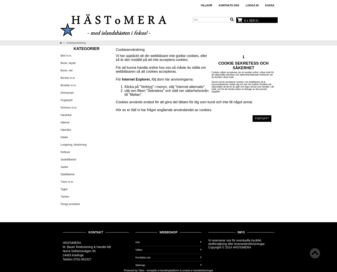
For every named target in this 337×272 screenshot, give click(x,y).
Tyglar (64, 189)
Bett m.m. (66, 55)
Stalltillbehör (68, 174)
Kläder (64, 137)
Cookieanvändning (76, 43)
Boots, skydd (68, 63)
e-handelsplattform (168, 270)
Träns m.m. (67, 181)
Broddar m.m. (69, 85)
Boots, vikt (67, 70)
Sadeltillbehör (69, 159)
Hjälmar (65, 122)
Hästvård (66, 129)
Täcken (65, 196)
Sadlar (64, 167)
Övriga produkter (70, 204)
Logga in (252, 5)
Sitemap (168, 265)
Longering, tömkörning (74, 144)
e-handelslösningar (202, 270)
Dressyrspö (67, 92)
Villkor (206, 5)
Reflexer (65, 152)
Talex (141, 270)
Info (168, 242)
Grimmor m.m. (69, 107)
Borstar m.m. (68, 77)
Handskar (66, 115)
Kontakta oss (229, 5)
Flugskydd (67, 100)
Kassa (269, 5)
